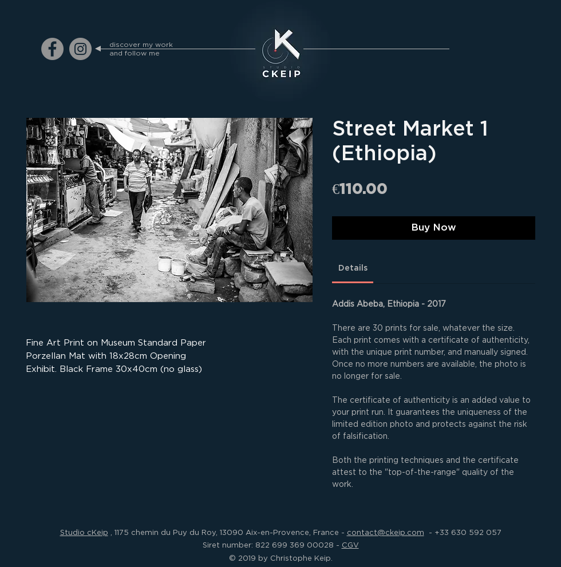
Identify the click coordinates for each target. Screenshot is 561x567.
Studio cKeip (84, 532)
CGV (350, 545)
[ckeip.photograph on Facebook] (52, 49)
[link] (353, 268)
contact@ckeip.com (385, 532)
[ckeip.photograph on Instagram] (80, 49)
